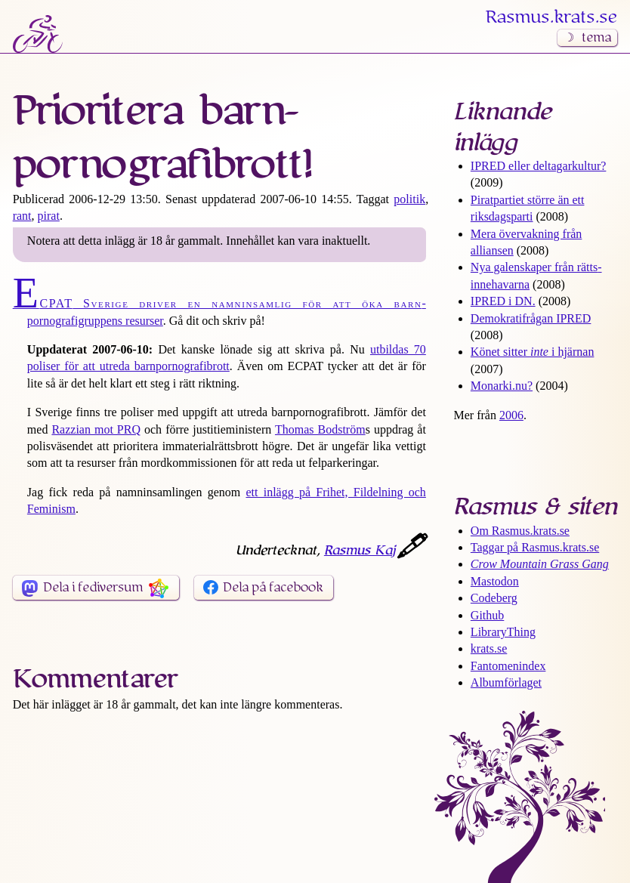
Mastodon (495, 581)
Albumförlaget (506, 682)
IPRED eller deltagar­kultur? (539, 165)
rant (22, 215)
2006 (511, 415)
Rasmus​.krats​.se (551, 17)
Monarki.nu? (502, 385)
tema (596, 37)
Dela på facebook (273, 587)
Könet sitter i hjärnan (532, 351)
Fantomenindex (508, 665)
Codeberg (494, 597)
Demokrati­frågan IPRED (531, 318)
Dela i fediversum (93, 587)
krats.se (489, 648)
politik (409, 199)
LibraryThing (503, 631)
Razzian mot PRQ (96, 429)
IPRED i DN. (503, 301)
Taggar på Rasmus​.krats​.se (535, 547)
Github (487, 615)
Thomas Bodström (320, 429)
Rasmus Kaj (359, 550)
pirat (49, 215)
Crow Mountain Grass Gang (540, 563)
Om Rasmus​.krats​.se (520, 530)
